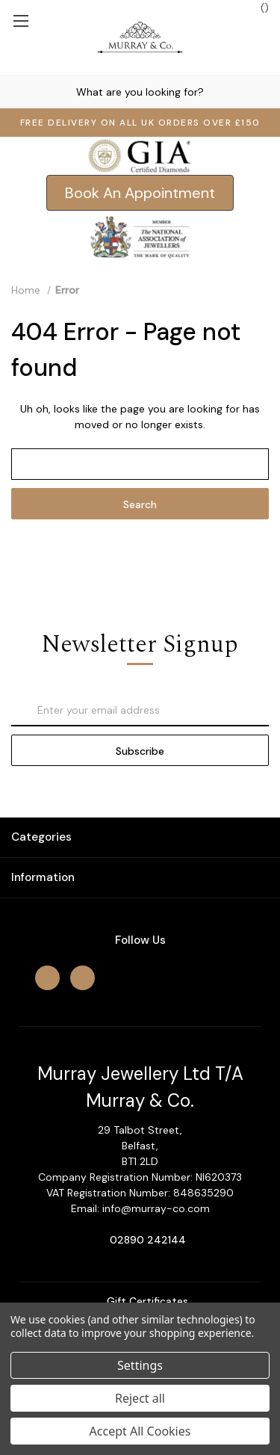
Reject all (140, 1398)
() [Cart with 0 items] (257, 7)
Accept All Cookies (140, 1431)
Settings (140, 1365)
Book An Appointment (140, 193)
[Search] (14, 91)
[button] (140, 193)
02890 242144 (148, 1240)
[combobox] (140, 91)
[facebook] (47, 977)
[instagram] (82, 977)
